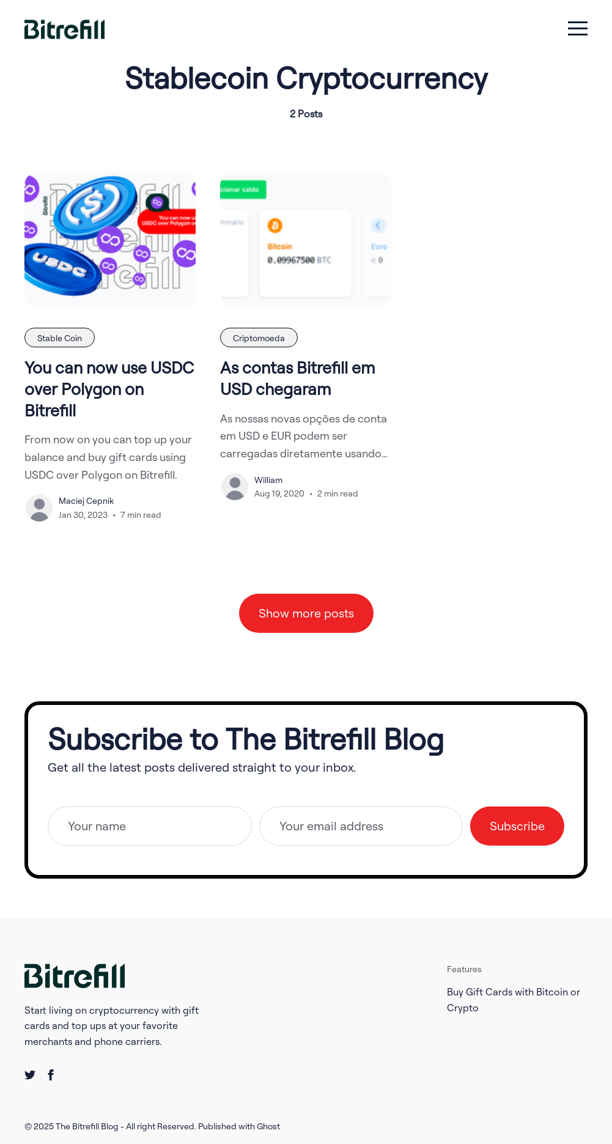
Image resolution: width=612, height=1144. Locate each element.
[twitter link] (29, 1074)
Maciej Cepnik (86, 500)
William (268, 479)
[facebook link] (50, 1074)
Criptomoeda (259, 338)
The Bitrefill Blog (88, 1126)
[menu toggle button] (578, 29)
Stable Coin (59, 338)
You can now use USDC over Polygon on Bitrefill (109, 388)
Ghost (268, 1126)
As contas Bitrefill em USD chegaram (297, 378)
